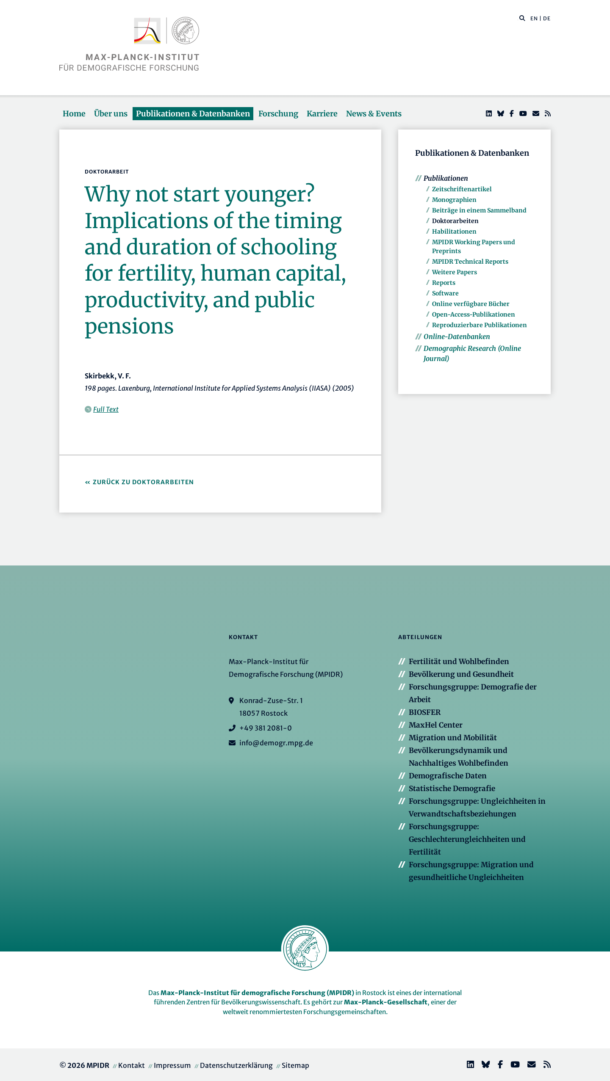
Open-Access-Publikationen (473, 314)
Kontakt (131, 1065)
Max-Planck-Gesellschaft (385, 1002)
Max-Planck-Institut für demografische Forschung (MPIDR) (257, 993)
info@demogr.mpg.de (276, 743)
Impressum (172, 1065)
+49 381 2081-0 (265, 728)
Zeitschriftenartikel (462, 189)
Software (445, 293)
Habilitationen (454, 231)
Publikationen (446, 178)
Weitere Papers (454, 272)
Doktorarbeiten (455, 221)
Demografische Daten (448, 775)
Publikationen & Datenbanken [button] (193, 114)
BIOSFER (425, 712)
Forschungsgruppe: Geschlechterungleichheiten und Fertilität (467, 839)
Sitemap (295, 1065)
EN (534, 18)
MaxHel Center (436, 725)
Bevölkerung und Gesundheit (461, 674)
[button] (522, 18)
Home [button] (74, 114)
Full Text (106, 409)
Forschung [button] (278, 114)
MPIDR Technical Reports (470, 261)
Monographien (454, 200)
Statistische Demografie (452, 788)
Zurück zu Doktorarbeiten (143, 482)
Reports (443, 283)
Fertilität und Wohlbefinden (459, 661)
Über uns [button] (111, 114)
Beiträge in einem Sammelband (479, 210)
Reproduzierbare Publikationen (479, 325)
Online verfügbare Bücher (471, 304)
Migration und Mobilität (453, 737)
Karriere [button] (322, 114)
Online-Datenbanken (457, 336)
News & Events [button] (374, 114)
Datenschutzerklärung (236, 1065)
